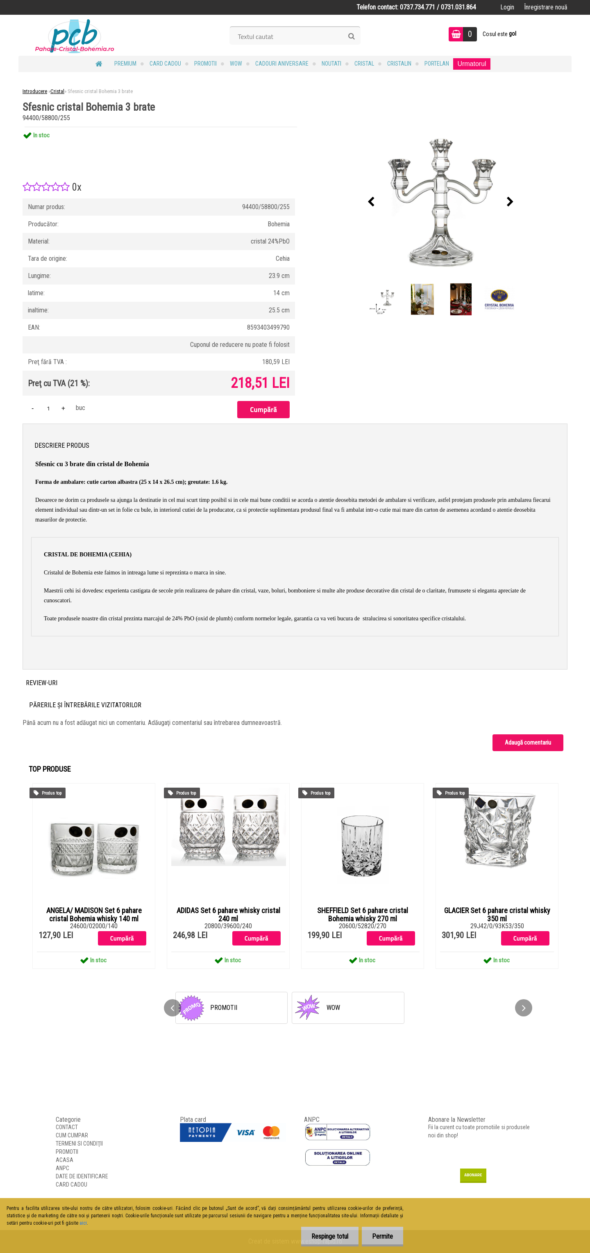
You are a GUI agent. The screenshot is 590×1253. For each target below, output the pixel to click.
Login (507, 7)
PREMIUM (125, 63)
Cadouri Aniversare (282, 63)
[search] (351, 36)
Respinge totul (329, 1236)
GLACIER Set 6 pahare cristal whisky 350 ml (497, 915)
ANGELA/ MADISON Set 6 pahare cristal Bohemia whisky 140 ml (94, 915)
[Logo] (74, 35)
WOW (236, 63)
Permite (382, 1236)
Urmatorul (471, 63)
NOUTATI (331, 63)
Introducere (35, 91)
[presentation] (371, 202)
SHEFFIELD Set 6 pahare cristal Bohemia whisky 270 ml (362, 915)
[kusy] (48, 408)
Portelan (436, 63)
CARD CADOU (165, 63)
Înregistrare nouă (545, 7)
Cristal (364, 63)
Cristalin (399, 63)
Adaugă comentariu (528, 742)
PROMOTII (205, 63)
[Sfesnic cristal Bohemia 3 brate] (441, 202)
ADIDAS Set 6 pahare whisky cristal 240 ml (228, 915)
